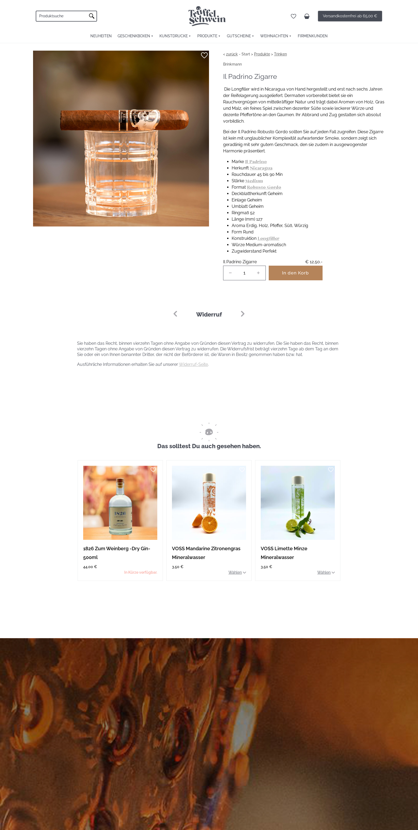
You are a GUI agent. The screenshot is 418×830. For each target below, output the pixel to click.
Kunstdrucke (173, 36)
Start (246, 54)
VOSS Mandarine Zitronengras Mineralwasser (206, 553)
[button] (242, 314)
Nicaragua (261, 168)
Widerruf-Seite (193, 364)
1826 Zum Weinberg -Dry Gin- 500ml (116, 553)
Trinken (280, 54)
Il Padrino (256, 161)
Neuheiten (101, 36)
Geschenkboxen (134, 36)
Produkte (207, 36)
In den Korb (295, 273)
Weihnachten (274, 36)
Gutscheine (239, 36)
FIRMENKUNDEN (313, 36)
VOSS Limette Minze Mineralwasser (284, 553)
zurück (232, 54)
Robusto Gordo (264, 187)
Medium (254, 181)
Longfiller (268, 238)
